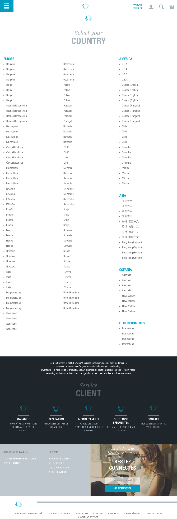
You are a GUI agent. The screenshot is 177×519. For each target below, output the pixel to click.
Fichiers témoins (132, 514)
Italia (8, 272)
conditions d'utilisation (58, 514)
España (9, 209)
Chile (124, 126)
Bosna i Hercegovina (16, 106)
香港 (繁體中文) (130, 221)
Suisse (66, 251)
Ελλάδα (10, 189)
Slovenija (67, 168)
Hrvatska (10, 251)
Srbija (66, 209)
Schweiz (67, 230)
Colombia (126, 147)
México (125, 168)
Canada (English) (130, 85)
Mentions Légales (153, 514)
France (9, 230)
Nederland (11, 313)
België (9, 85)
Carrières (98, 514)
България (12, 126)
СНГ (66, 147)
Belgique (10, 64)
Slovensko (68, 189)
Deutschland (12, 168)
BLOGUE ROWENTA (57, 472)
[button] (151, 7)
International (128, 328)
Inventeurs (113, 514)
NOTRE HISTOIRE (56, 463)
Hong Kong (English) (132, 242)
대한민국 (127, 201)
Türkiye (67, 272)
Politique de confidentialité (28, 514)
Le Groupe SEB (81, 514)
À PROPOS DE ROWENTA (60, 459)
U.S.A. (125, 64)
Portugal (67, 106)
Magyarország (13, 293)
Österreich (68, 64)
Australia (126, 275)
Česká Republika (14, 147)
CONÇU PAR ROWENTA (59, 468)
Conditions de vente (88, 517)
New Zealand (129, 296)
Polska (66, 85)
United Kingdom (71, 293)
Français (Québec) (137, 7)
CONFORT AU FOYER (12, 463)
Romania (67, 126)
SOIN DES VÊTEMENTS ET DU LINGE (19, 459)
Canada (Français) (131, 106)
